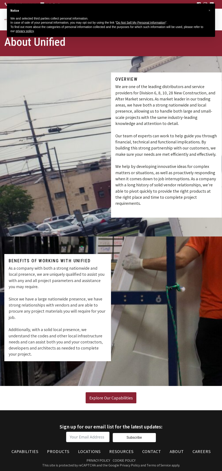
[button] (209, 10)
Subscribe (134, 437)
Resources (121, 451)
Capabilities (24, 451)
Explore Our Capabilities (111, 397)
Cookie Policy (124, 460)
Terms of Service (159, 465)
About (177, 451)
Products (58, 451)
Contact (151, 451)
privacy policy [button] (25, 31)
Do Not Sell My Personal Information (140, 22)
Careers (202, 451)
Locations (89, 451)
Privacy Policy (98, 460)
